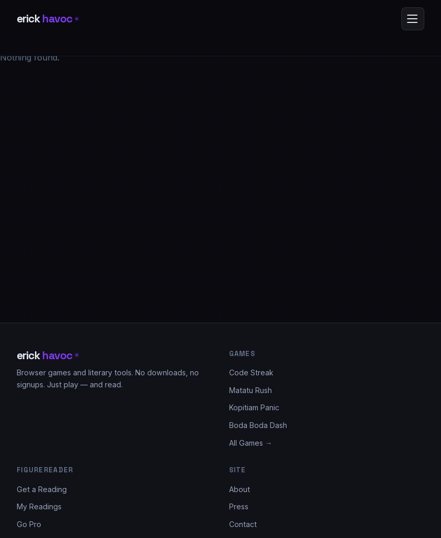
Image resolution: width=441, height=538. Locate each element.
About (239, 489)
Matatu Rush (250, 390)
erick (47, 18)
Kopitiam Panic (254, 407)
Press (238, 506)
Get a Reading (42, 489)
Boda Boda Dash (258, 425)
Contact (243, 524)
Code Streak (251, 372)
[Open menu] (412, 18)
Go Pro (29, 524)
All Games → (250, 442)
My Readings (39, 506)
